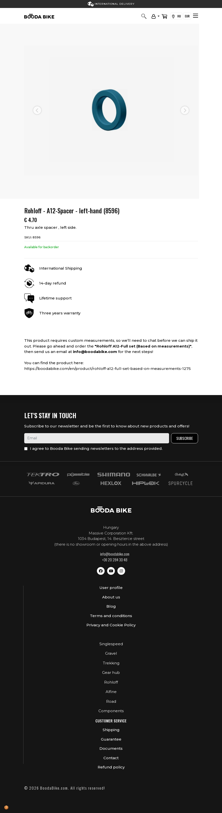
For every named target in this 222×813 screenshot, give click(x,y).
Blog (111, 606)
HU (176, 16)
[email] (96, 438)
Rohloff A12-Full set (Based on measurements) (143, 346)
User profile (111, 587)
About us (111, 597)
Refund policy (111, 767)
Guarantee (111, 739)
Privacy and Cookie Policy (111, 625)
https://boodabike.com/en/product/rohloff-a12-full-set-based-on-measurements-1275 (107, 368)
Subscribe (184, 438)
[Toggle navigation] (195, 16)
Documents (111, 748)
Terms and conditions (111, 615)
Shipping (111, 729)
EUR (187, 16)
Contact (111, 757)
